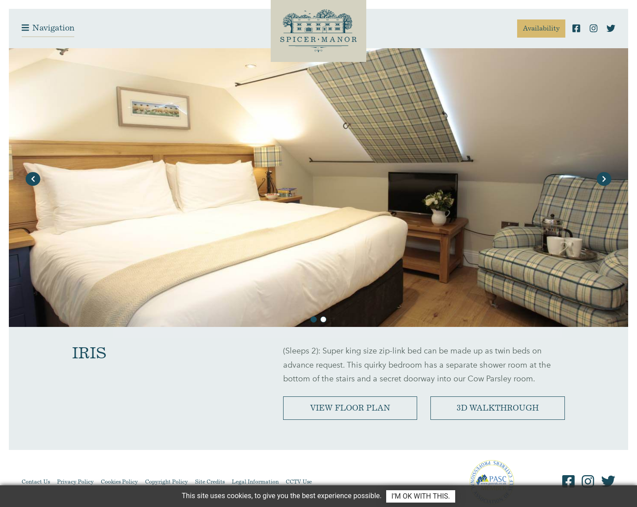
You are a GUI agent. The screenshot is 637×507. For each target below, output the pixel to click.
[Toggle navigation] (48, 28)
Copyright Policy (166, 482)
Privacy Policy (75, 482)
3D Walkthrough (498, 408)
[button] (33, 178)
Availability (541, 28)
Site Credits (210, 482)
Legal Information (255, 482)
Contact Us (36, 482)
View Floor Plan (350, 408)
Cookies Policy (119, 482)
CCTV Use (299, 482)
